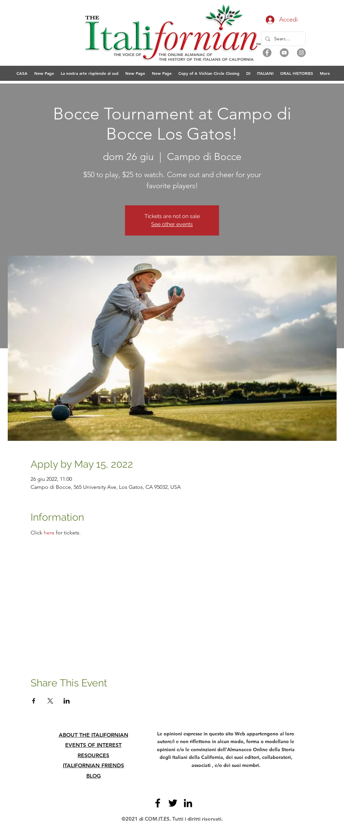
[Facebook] (267, 52)
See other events (172, 224)
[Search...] (282, 39)
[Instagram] (301, 52)
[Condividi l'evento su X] (50, 701)
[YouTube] (284, 52)
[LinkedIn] (188, 803)
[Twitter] (173, 803)
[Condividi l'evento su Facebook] (34, 701)
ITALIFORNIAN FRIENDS (93, 765)
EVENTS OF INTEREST (93, 745)
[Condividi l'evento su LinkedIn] (66, 701)
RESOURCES (93, 755)
